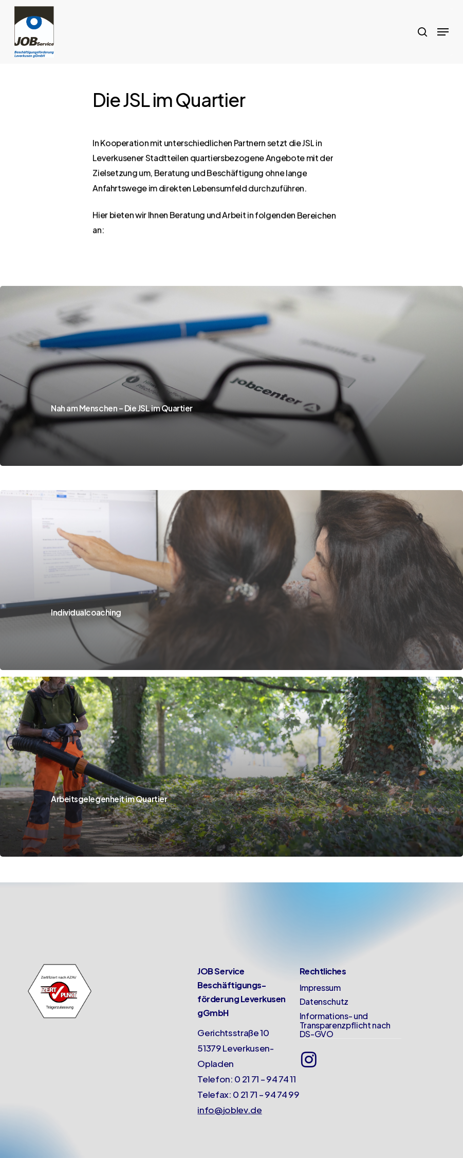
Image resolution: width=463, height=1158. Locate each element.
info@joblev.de (229, 1109)
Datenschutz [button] (324, 1001)
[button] (443, 32)
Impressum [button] (320, 987)
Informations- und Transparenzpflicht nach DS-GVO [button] (345, 1025)
